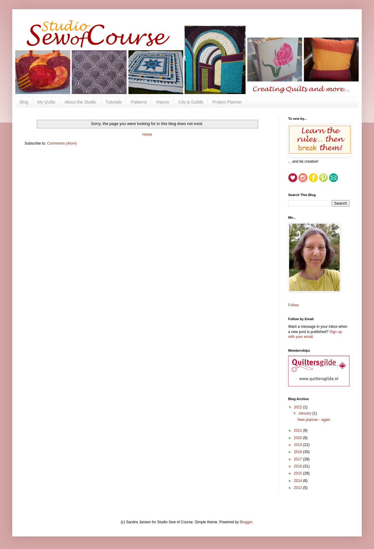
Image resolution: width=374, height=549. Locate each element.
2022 (298, 407)
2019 (298, 445)
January (305, 413)
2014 (298, 481)
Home (147, 134)
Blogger (246, 522)
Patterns (139, 102)
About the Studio (80, 102)
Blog (24, 102)
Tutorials (113, 102)
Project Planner (227, 102)
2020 (298, 438)
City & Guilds (190, 102)
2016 (298, 466)
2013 (298, 488)
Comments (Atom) (62, 143)
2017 (298, 459)
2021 (298, 430)
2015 (298, 473)
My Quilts (46, 102)
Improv (162, 102)
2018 (298, 452)
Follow (293, 305)
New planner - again (313, 420)
